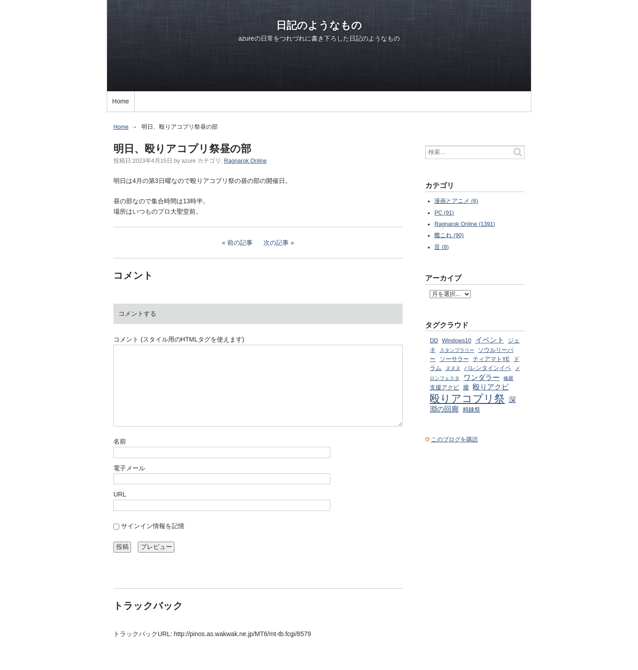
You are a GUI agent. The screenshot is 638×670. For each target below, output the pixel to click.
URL (119, 494)
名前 (119, 441)
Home (120, 101)
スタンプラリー (457, 350)
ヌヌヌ (453, 368)
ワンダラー (482, 377)
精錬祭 (471, 410)
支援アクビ (444, 387)
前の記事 (240, 242)
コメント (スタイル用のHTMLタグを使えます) (178, 339)
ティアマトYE (491, 359)
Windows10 (456, 340)
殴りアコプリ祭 (467, 398)
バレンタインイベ (487, 368)
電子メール (129, 468)
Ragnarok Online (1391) (464, 224)
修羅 (508, 378)
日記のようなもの (319, 25)
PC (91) (444, 213)
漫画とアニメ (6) (456, 201)
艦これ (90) (449, 235)
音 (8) (441, 247)
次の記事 (276, 242)
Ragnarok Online (245, 161)
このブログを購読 (454, 439)
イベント (489, 340)
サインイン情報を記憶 (152, 525)
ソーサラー (454, 359)
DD (434, 340)
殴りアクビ (491, 387)
